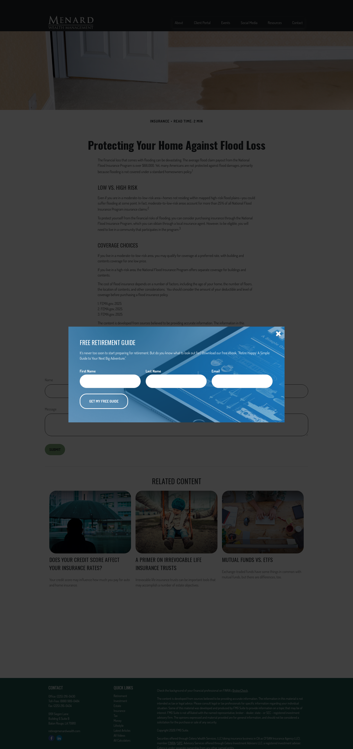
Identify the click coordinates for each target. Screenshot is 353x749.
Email (216, 371)
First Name (88, 371)
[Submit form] (104, 401)
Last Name (153, 371)
